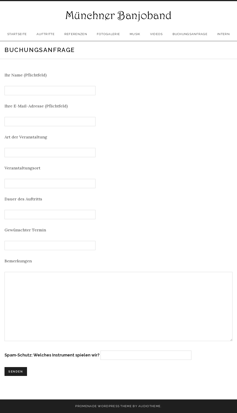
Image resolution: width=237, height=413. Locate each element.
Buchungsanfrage (190, 34)
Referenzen (75, 34)
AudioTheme (149, 406)
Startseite (17, 34)
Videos (156, 34)
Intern (223, 34)
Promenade (86, 406)
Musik (135, 34)
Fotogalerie (108, 34)
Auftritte (46, 34)
